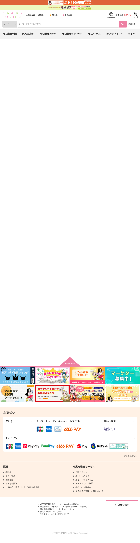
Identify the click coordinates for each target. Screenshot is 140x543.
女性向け (67, 15)
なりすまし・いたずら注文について (56, 518)
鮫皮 (111, 66)
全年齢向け (30, 15)
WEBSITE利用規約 (48, 507)
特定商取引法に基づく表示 (75, 515)
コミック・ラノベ (114, 33)
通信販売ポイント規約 (50, 509)
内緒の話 (103, 66)
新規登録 (119, 15)
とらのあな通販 (7, 47)
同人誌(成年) (28, 33)
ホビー (131, 33)
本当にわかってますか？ (73, 66)
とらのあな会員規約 (73, 507)
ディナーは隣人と (112, 324)
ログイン (128, 15)
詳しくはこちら (130, 458)
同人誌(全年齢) (10, 33)
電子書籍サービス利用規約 (52, 512)
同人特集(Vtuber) (48, 33)
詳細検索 (131, 24)
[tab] (43, 99)
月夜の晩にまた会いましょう (82, 324)
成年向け (41, 15)
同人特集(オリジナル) (72, 33)
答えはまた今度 (111, 240)
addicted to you (40, 240)
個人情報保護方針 (79, 512)
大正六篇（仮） (39, 324)
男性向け (54, 15)
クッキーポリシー (48, 515)
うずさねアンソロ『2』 (115, 158)
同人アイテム (94, 33)
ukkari (90, 66)
